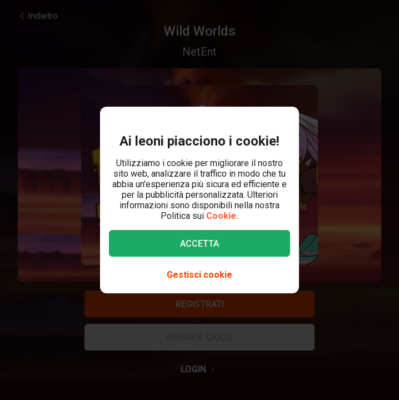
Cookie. (222, 216)
